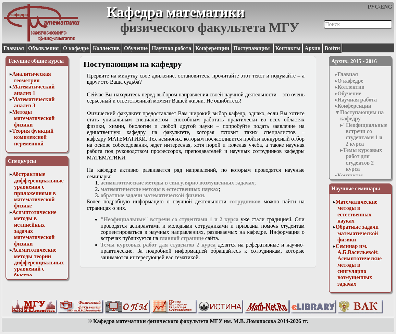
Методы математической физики (33, 118)
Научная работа (171, 48)
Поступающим (252, 48)
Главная (13, 48)
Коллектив (106, 48)
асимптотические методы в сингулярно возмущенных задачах (178, 183)
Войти (332, 48)
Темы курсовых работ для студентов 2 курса (362, 159)
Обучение (136, 48)
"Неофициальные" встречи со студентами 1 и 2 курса (366, 134)
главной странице (182, 238)
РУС (373, 7)
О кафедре (76, 48)
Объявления (43, 48)
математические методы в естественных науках (160, 189)
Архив (312, 48)
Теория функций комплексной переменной (32, 137)
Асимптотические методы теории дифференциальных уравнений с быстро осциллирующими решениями (38, 268)
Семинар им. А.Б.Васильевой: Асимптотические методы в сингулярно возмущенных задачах (358, 265)
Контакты (288, 48)
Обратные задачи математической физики (357, 233)
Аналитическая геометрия (31, 77)
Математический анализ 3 (33, 102)
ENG (386, 7)
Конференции (212, 48)
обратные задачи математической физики (152, 195)
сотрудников (245, 201)
